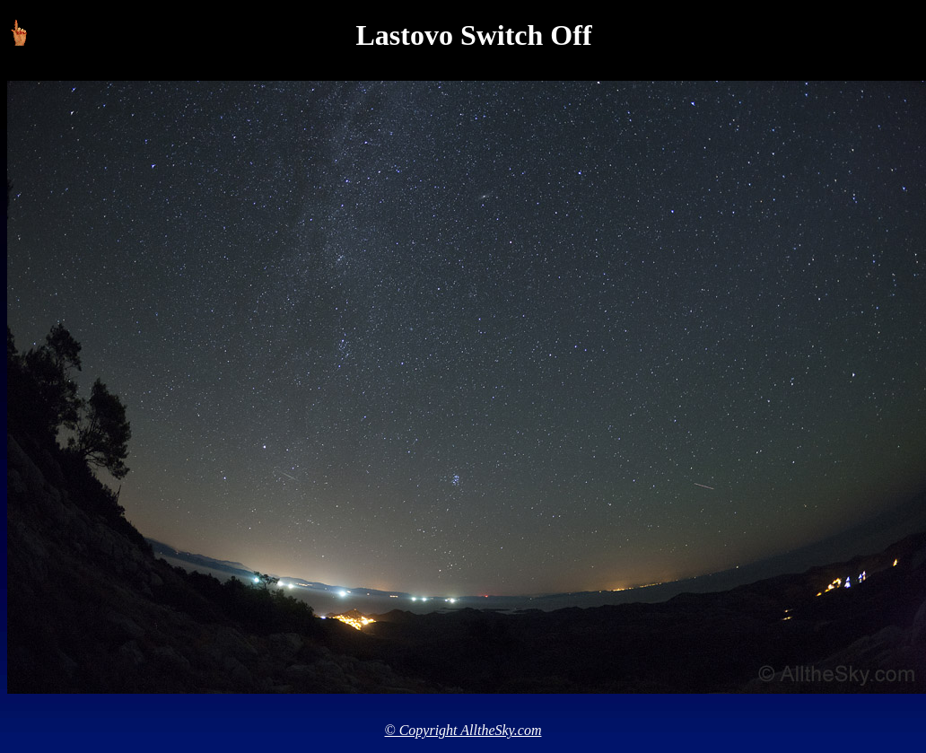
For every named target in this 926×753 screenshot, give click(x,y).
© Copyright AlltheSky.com (463, 730)
